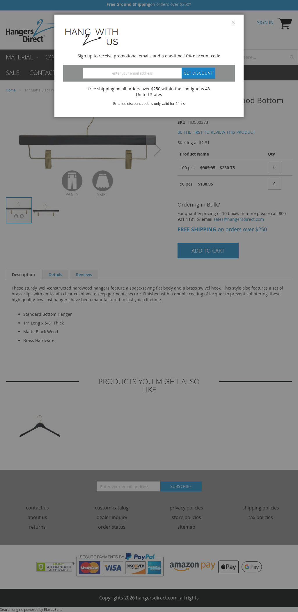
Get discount (198, 73)
